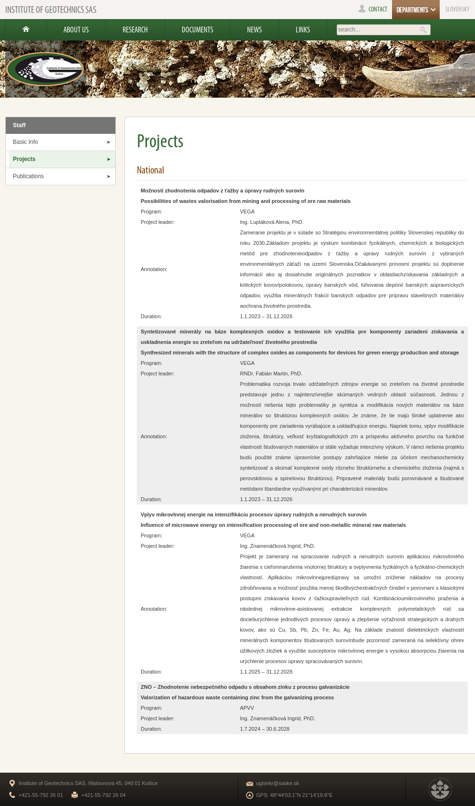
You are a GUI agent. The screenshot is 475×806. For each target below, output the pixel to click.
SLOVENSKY (457, 9)
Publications (28, 176)
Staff (19, 125)
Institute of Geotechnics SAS (50, 9)
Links (303, 29)
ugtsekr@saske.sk (277, 783)
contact (372, 9)
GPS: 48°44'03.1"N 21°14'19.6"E (294, 795)
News (254, 29)
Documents (197, 29)
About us (76, 29)
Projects (24, 159)
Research (135, 29)
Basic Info (25, 142)
